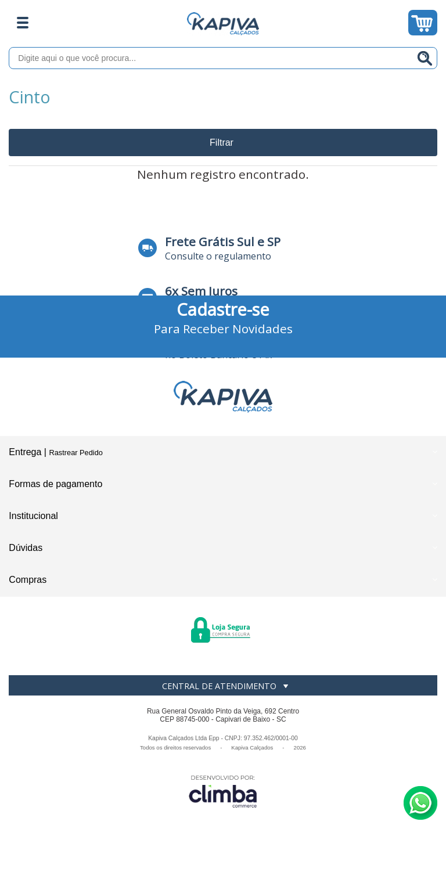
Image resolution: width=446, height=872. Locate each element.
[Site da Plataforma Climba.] (223, 791)
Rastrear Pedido (75, 452)
